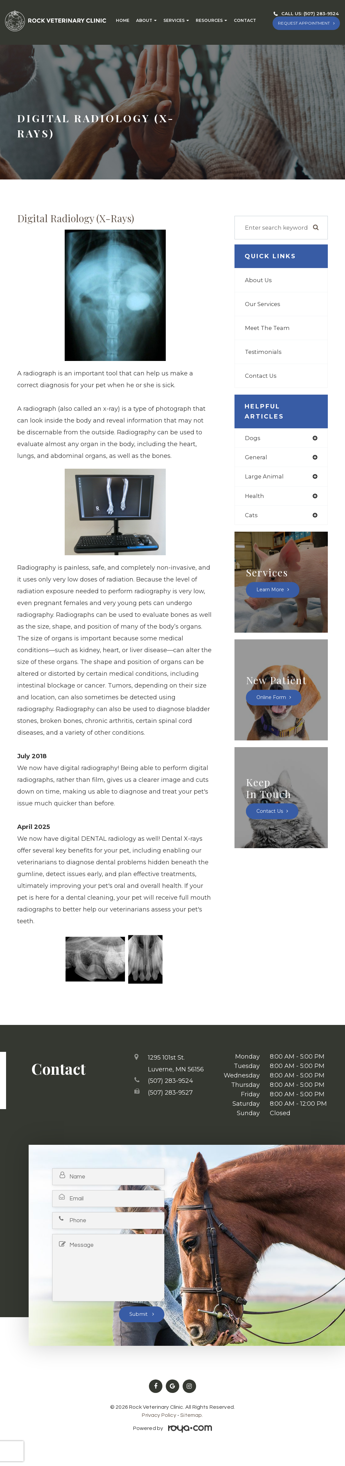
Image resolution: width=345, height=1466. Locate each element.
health (255, 496)
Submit (139, 1314)
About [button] (146, 21)
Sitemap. (191, 1415)
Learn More (270, 591)
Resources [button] (211, 21)
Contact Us (261, 375)
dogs (252, 438)
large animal (264, 477)
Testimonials (264, 351)
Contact (245, 21)
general (256, 457)
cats (251, 516)
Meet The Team (268, 327)
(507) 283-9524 (321, 13)
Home (122, 21)
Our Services (263, 303)
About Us (258, 280)
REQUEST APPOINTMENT (304, 23)
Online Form (272, 699)
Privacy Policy (159, 1415)
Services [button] (176, 21)
